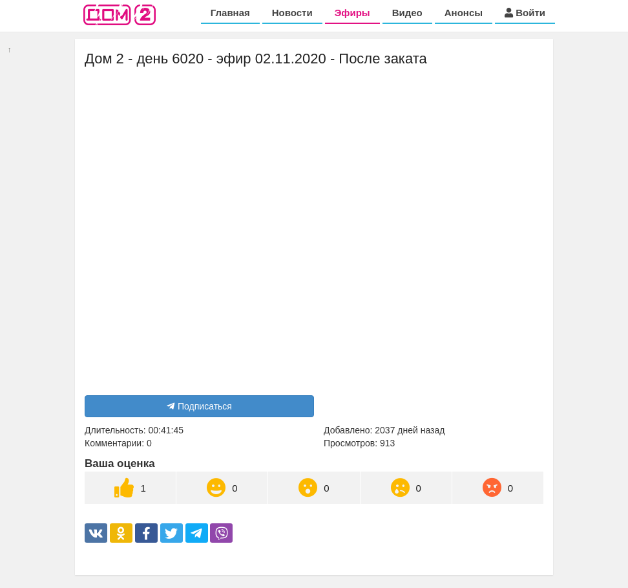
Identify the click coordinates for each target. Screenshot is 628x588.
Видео (407, 12)
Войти (525, 12)
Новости (292, 12)
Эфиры (352, 12)
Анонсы (464, 12)
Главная (230, 12)
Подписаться (199, 406)
